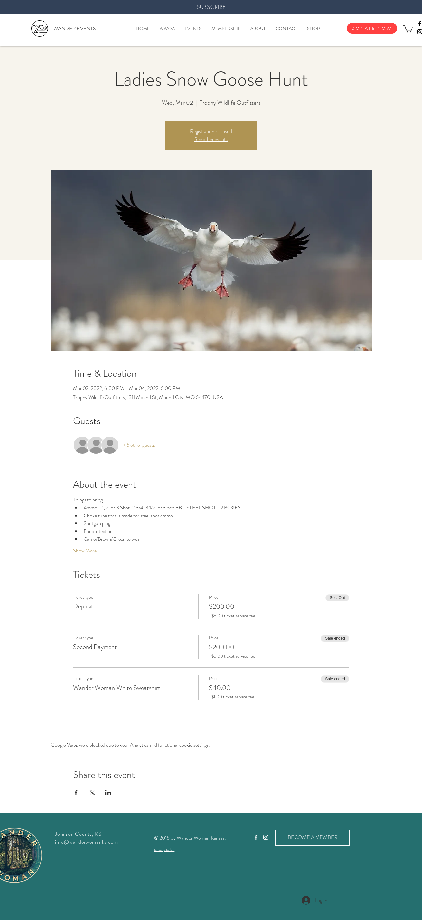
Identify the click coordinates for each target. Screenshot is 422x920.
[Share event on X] (92, 792)
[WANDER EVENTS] (74, 28)
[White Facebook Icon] (256, 837)
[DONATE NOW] (372, 28)
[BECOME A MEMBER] (312, 838)
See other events (211, 139)
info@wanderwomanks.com (86, 842)
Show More (85, 550)
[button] (408, 28)
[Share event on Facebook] (76, 792)
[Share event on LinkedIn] (108, 792)
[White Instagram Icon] (265, 837)
